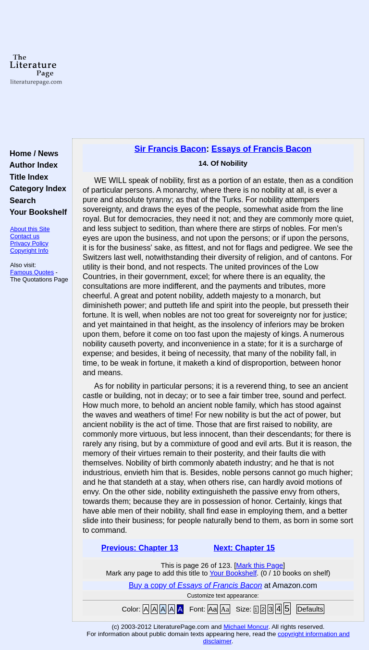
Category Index (35, 188)
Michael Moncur (245, 626)
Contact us (24, 236)
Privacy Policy (29, 243)
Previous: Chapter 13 (139, 548)
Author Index (31, 164)
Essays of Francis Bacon (261, 149)
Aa (213, 609)
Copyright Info (29, 250)
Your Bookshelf (36, 212)
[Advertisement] (218, 69)
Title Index (26, 176)
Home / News (32, 153)
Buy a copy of (195, 585)
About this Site (30, 229)
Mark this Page (259, 565)
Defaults (310, 609)
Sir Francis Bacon (171, 149)
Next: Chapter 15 (244, 548)
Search (20, 200)
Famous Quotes (32, 272)
